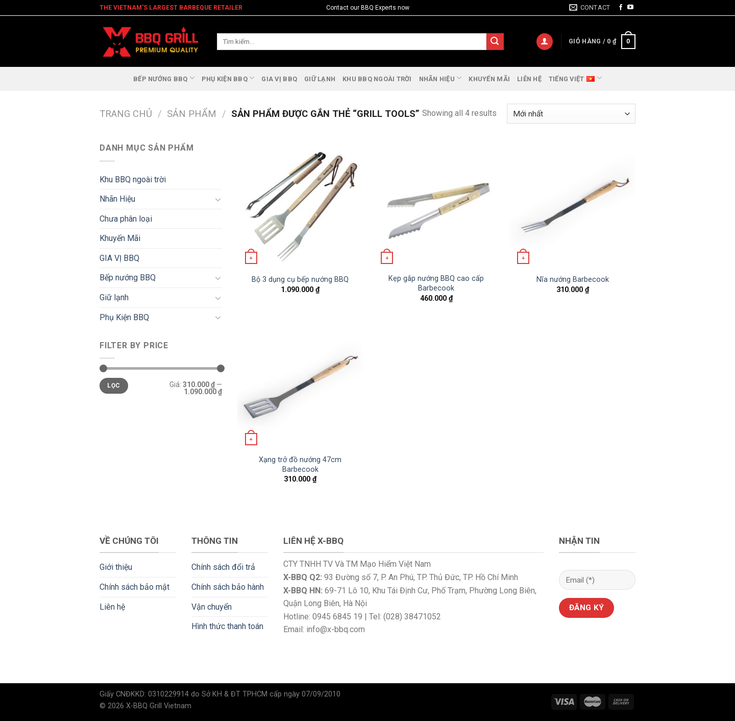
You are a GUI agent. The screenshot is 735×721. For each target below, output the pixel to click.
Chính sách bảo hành (227, 587)
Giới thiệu (116, 567)
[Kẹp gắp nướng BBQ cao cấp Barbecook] (436, 204)
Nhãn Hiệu (440, 78)
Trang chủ (126, 113)
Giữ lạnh (319, 79)
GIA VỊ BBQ (279, 79)
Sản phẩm (191, 113)
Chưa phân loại (126, 219)
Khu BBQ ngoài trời (377, 79)
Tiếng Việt (575, 77)
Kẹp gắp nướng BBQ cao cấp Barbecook (436, 283)
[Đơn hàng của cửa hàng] (571, 114)
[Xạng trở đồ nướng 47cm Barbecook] (300, 386)
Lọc (113, 385)
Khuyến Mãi (489, 79)
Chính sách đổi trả (223, 567)
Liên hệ (529, 79)
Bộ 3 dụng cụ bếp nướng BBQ (300, 279)
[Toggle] (218, 199)
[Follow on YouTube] (630, 7)
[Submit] (495, 42)
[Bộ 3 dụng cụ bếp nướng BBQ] (300, 204)
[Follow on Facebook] (621, 7)
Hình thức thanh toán (227, 626)
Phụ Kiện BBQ (228, 78)
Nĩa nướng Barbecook (572, 279)
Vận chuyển (211, 607)
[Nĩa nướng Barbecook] (572, 204)
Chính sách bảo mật (134, 587)
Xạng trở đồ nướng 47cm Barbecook (300, 464)
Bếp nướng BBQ (163, 78)
